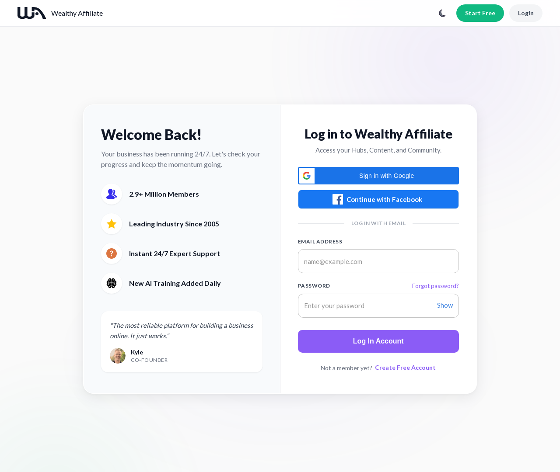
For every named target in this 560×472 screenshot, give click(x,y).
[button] (378, 175)
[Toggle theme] (442, 13)
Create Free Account (405, 367)
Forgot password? (435, 285)
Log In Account (378, 341)
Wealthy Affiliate (77, 13)
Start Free (480, 13)
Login (526, 13)
